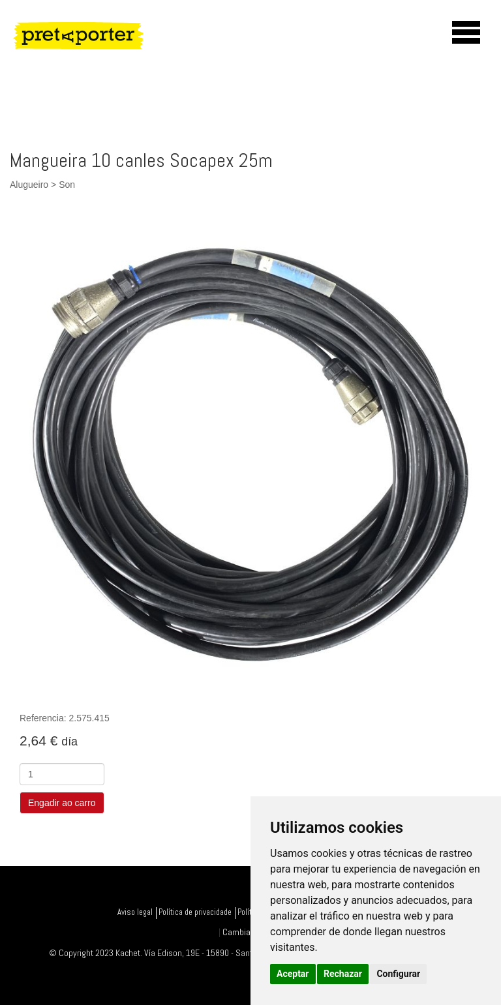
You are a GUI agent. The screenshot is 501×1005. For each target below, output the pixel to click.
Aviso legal (135, 912)
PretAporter (94, 35)
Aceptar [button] (293, 973)
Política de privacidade (195, 912)
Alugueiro (29, 184)
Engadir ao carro (62, 803)
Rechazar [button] (343, 973)
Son (67, 184)
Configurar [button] (398, 973)
